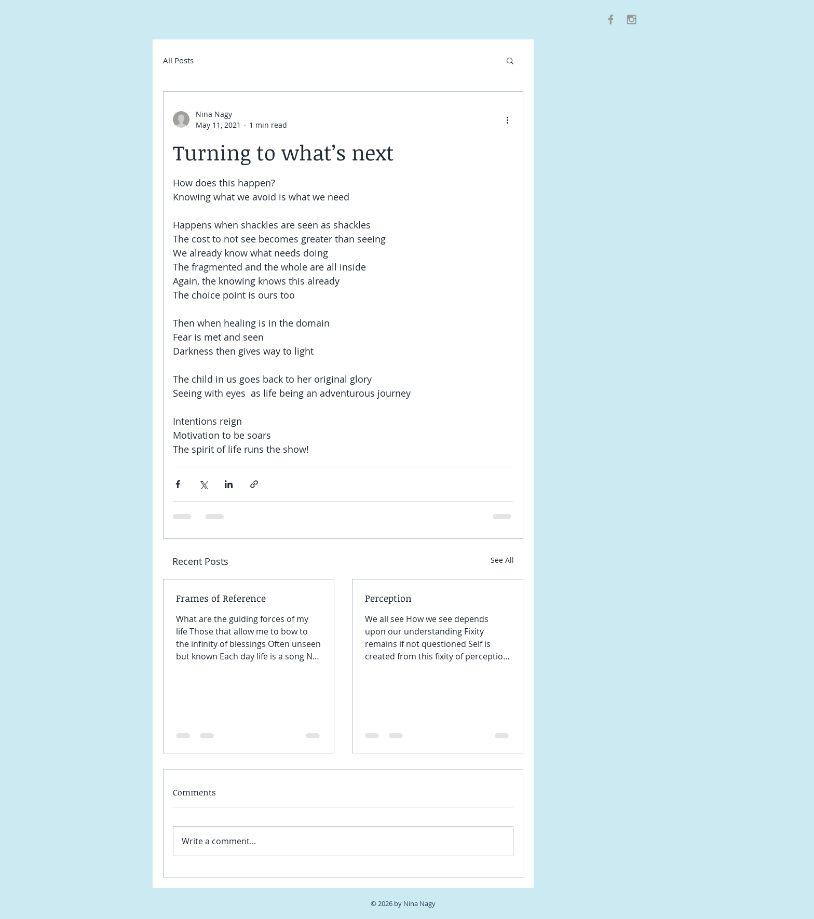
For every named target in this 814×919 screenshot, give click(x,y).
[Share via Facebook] (178, 484)
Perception (388, 598)
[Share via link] (254, 484)
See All (502, 560)
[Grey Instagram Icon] (631, 19)
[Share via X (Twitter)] (203, 484)
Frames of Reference (221, 598)
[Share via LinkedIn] (229, 484)
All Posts (178, 60)
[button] (510, 60)
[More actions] (507, 119)
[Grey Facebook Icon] (610, 19)
